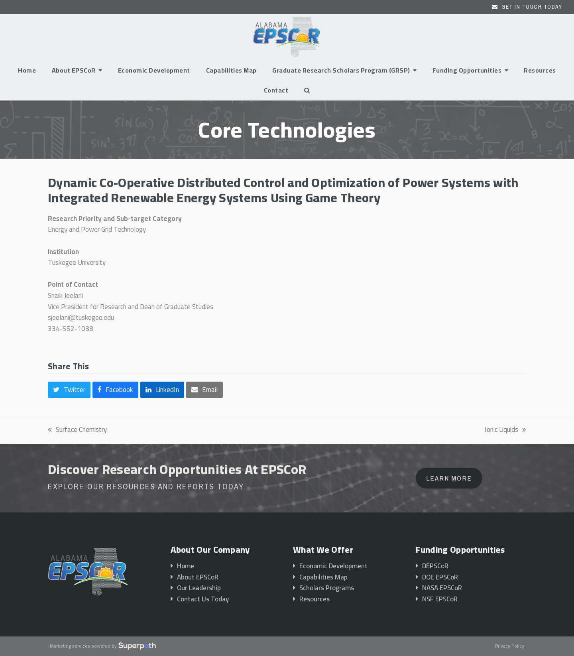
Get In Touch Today (531, 6)
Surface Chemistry (77, 429)
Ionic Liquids (505, 429)
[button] (307, 90)
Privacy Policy (509, 646)
